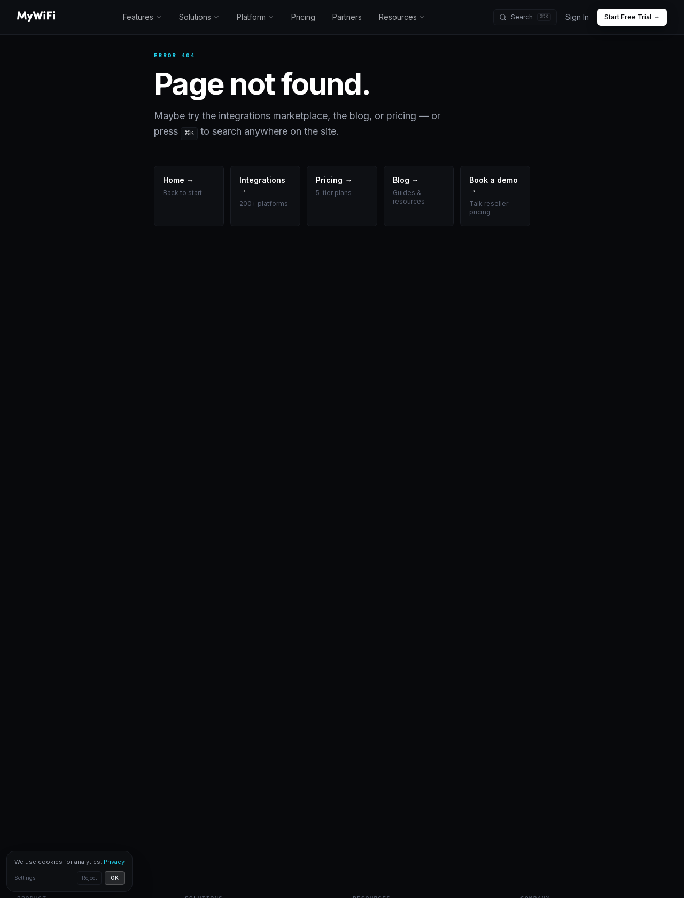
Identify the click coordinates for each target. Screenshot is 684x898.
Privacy (107, 861)
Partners (350, 16)
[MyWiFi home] (36, 17)
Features (142, 16)
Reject (82, 878)
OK (108, 878)
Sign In (577, 16)
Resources (405, 16)
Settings (24, 878)
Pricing (305, 16)
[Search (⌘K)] (526, 17)
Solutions (200, 16)
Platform (257, 16)
